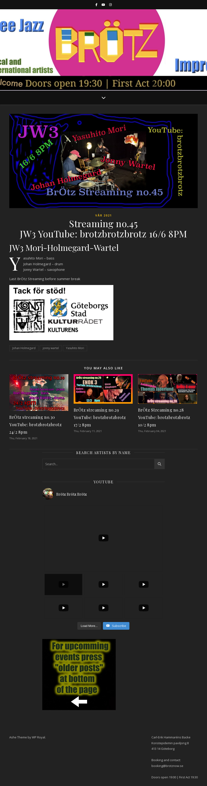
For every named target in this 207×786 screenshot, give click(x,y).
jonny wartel (51, 348)
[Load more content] (89, 626)
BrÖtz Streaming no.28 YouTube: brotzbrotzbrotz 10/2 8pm (164, 417)
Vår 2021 (103, 215)
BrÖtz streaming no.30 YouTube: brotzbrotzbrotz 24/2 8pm (35, 424)
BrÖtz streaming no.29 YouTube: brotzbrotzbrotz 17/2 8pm (100, 417)
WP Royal (38, 737)
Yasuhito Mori (75, 348)
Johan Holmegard (24, 348)
